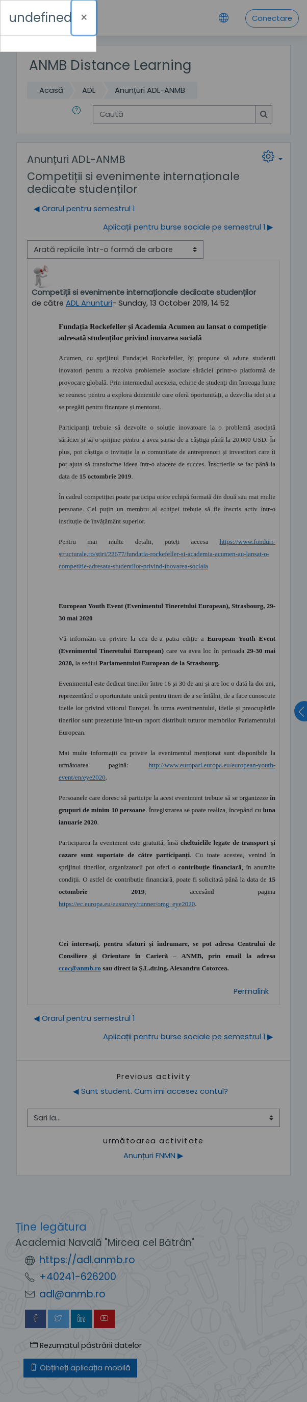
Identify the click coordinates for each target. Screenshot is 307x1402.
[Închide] (84, 18)
